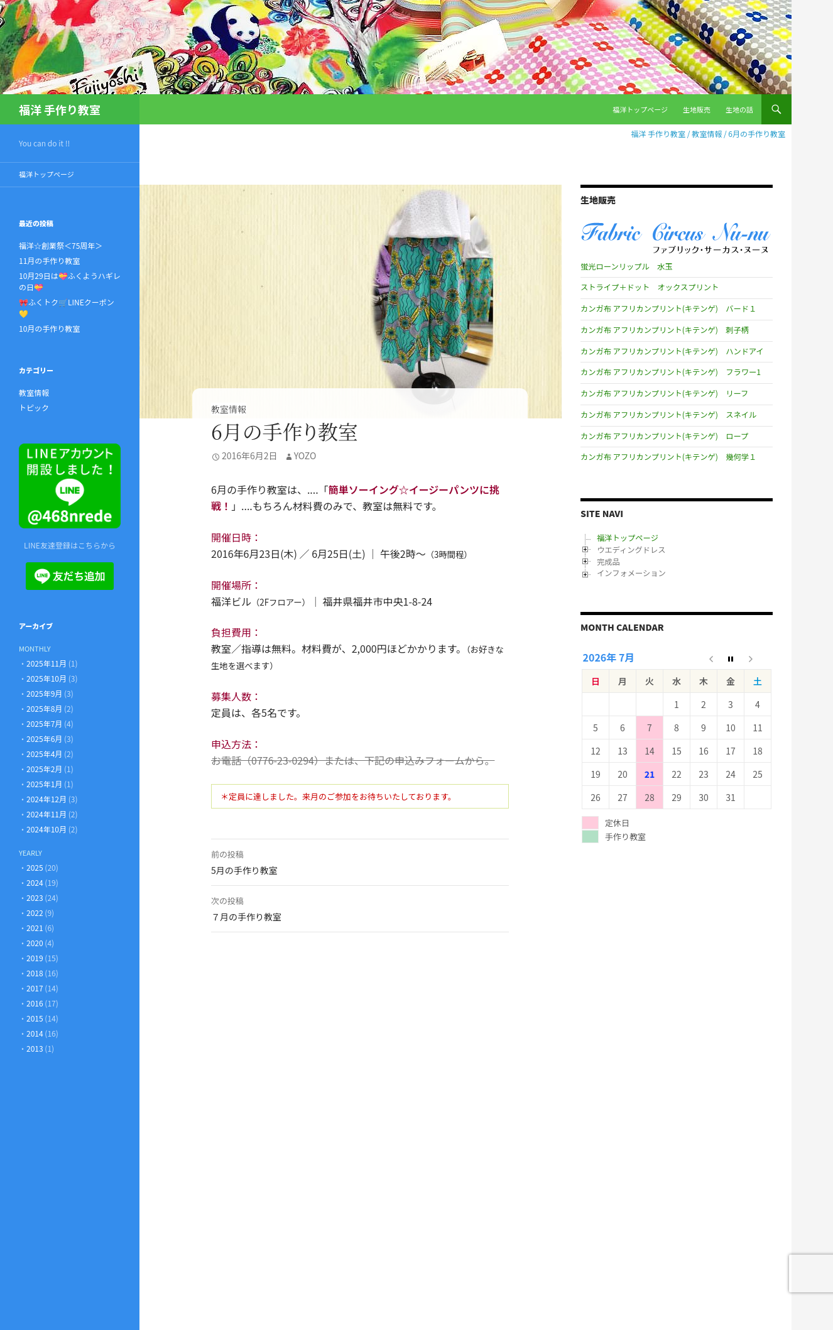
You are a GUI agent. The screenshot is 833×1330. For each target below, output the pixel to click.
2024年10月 (46, 829)
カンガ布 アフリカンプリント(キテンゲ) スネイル (668, 414)
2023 (34, 897)
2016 (34, 1003)
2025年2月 (44, 768)
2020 (34, 942)
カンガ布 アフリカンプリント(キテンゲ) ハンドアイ (672, 351)
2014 (34, 1033)
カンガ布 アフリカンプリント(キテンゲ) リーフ (664, 393)
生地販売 (696, 109)
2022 (34, 912)
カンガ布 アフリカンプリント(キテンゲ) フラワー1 (670, 372)
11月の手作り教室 (49, 260)
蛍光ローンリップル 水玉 (626, 266)
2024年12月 (46, 798)
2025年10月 (46, 678)
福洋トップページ (640, 109)
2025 (34, 867)
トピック (34, 407)
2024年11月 (46, 814)
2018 (34, 973)
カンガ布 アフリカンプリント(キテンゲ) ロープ (664, 436)
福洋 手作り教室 (60, 109)
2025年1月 (44, 783)
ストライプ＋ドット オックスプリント (649, 287)
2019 (34, 957)
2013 (34, 1048)
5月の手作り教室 (360, 861)
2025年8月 (44, 708)
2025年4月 (44, 753)
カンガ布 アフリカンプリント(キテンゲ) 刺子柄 (664, 329)
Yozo (305, 455)
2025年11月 (46, 663)
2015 (34, 1018)
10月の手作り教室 (49, 328)
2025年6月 (44, 738)
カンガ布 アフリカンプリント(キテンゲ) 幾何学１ (668, 456)
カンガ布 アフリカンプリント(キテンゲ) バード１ (668, 308)
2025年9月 (44, 693)
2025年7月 (44, 723)
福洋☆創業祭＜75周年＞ (60, 245)
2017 (34, 988)
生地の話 (739, 109)
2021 (34, 927)
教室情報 (228, 409)
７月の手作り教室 (360, 908)
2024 (34, 882)
